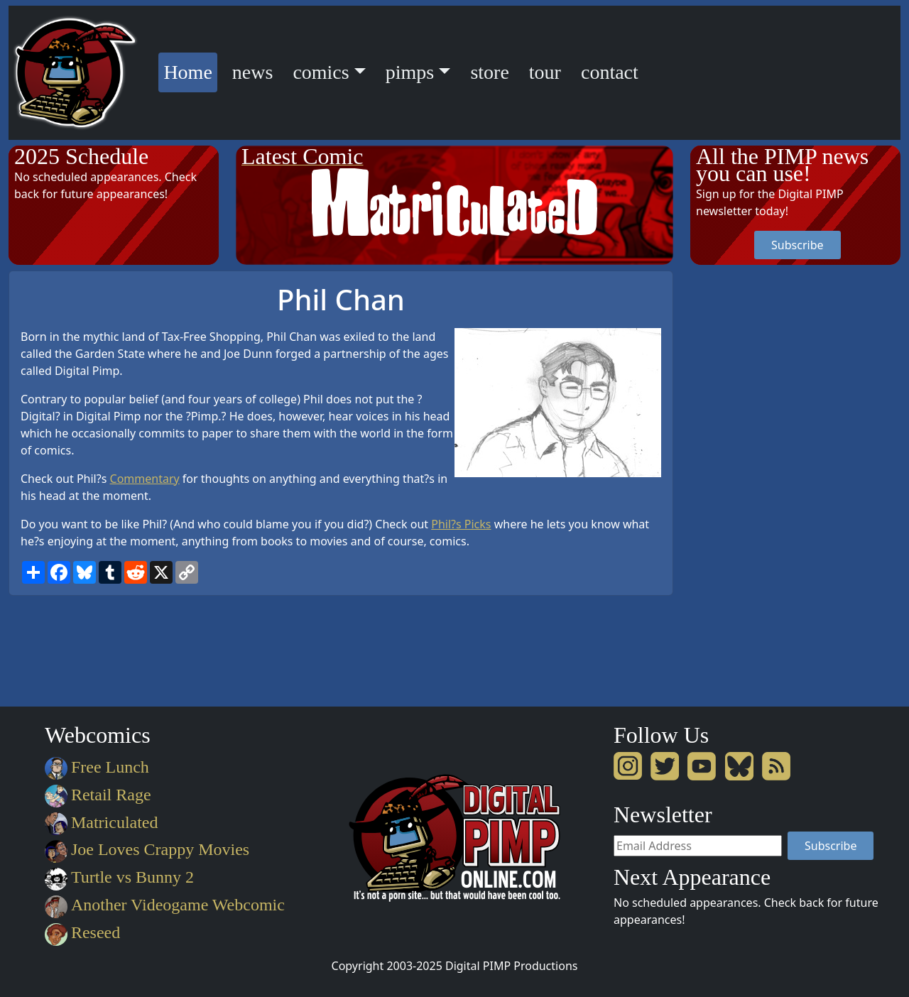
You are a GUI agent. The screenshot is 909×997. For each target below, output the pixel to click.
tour (545, 72)
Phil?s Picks (461, 524)
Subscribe (797, 245)
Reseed (82, 932)
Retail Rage (98, 794)
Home (190, 70)
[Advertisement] (747, 484)
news (252, 72)
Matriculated (101, 822)
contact (609, 72)
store (489, 72)
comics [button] (321, 72)
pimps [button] (410, 72)
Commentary (145, 478)
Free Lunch (97, 767)
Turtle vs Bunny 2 (119, 877)
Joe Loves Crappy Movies (147, 849)
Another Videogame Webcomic (165, 904)
